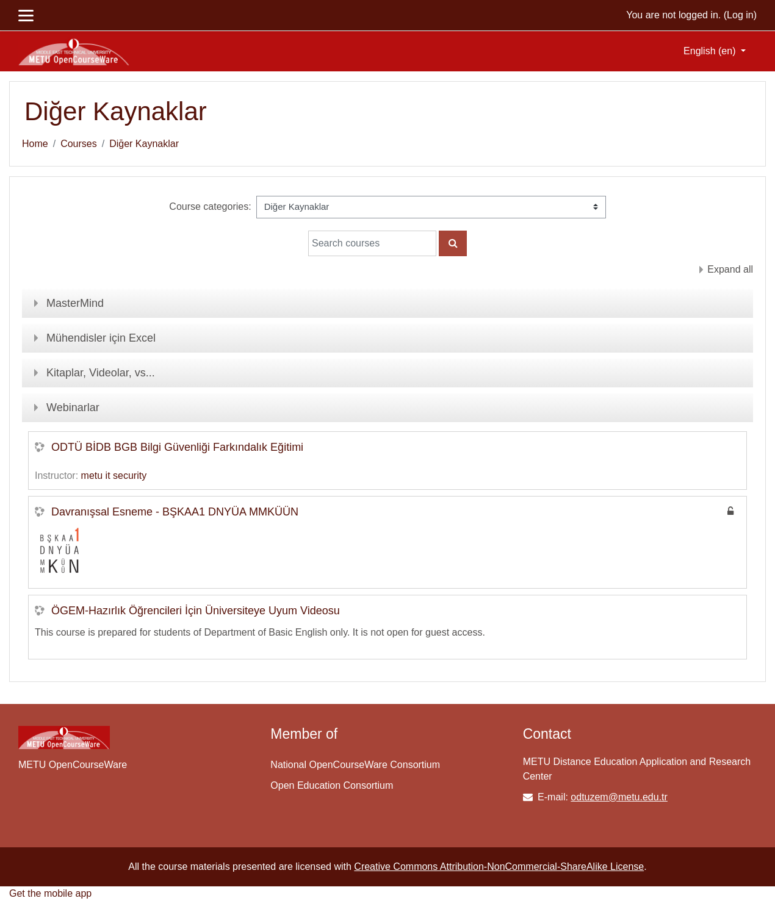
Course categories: (210, 206)
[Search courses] (372, 243)
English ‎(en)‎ (710, 51)
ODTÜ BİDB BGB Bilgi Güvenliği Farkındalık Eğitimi (177, 447)
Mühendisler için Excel (101, 338)
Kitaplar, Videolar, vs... (100, 373)
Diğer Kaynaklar (144, 143)
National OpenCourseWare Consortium (355, 764)
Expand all (730, 269)
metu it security (114, 475)
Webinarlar (72, 407)
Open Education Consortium (331, 785)
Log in (740, 15)
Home (35, 143)
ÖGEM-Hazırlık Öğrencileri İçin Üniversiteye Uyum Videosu (195, 611)
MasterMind (75, 303)
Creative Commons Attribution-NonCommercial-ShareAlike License (499, 866)
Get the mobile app (50, 893)
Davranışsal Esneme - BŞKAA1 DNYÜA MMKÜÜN (174, 512)
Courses (78, 143)
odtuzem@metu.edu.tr (619, 797)
